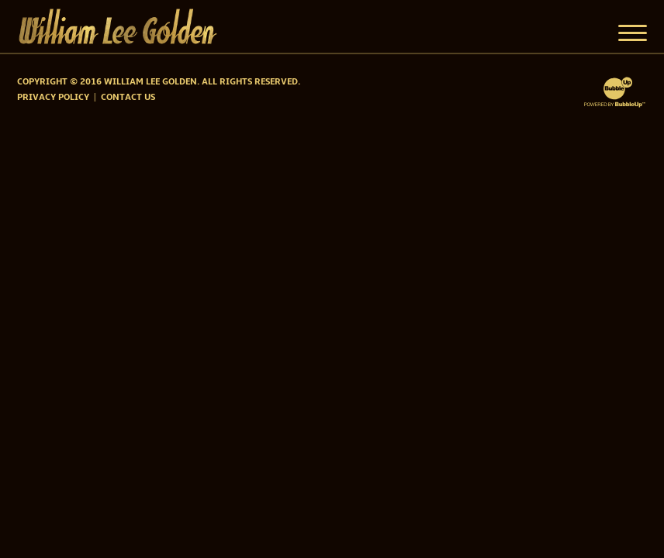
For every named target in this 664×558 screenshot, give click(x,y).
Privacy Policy (53, 97)
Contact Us (128, 97)
